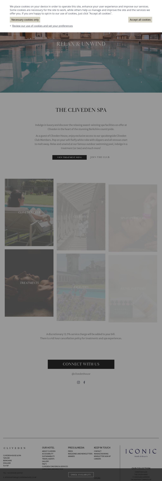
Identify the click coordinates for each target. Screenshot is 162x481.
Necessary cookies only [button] (25, 19)
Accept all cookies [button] (140, 19)
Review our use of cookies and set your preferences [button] (42, 26)
